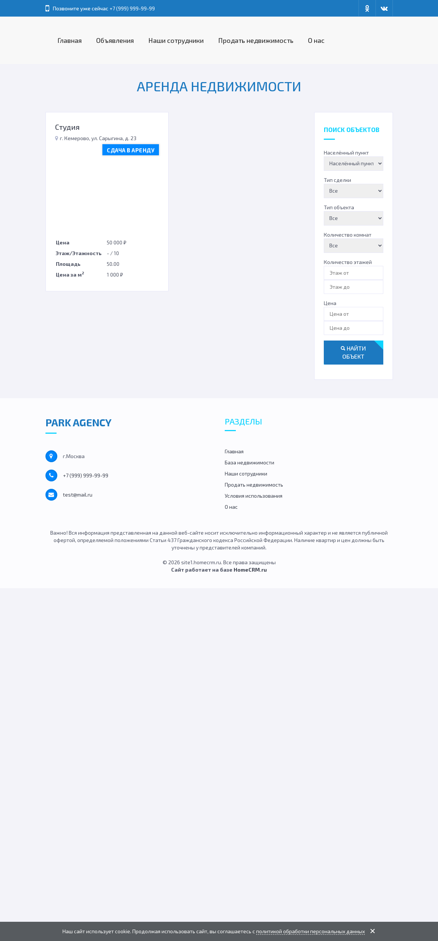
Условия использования (253, 495)
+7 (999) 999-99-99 (132, 8)
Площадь (68, 264)
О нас (316, 40)
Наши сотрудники (176, 40)
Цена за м (70, 274)
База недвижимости (249, 462)
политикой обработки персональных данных (310, 931)
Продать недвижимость (255, 40)
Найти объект (353, 352)
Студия (67, 126)
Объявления (115, 40)
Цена (62, 242)
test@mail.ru (77, 494)
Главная (70, 40)
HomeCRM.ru (250, 569)
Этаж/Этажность (79, 253)
